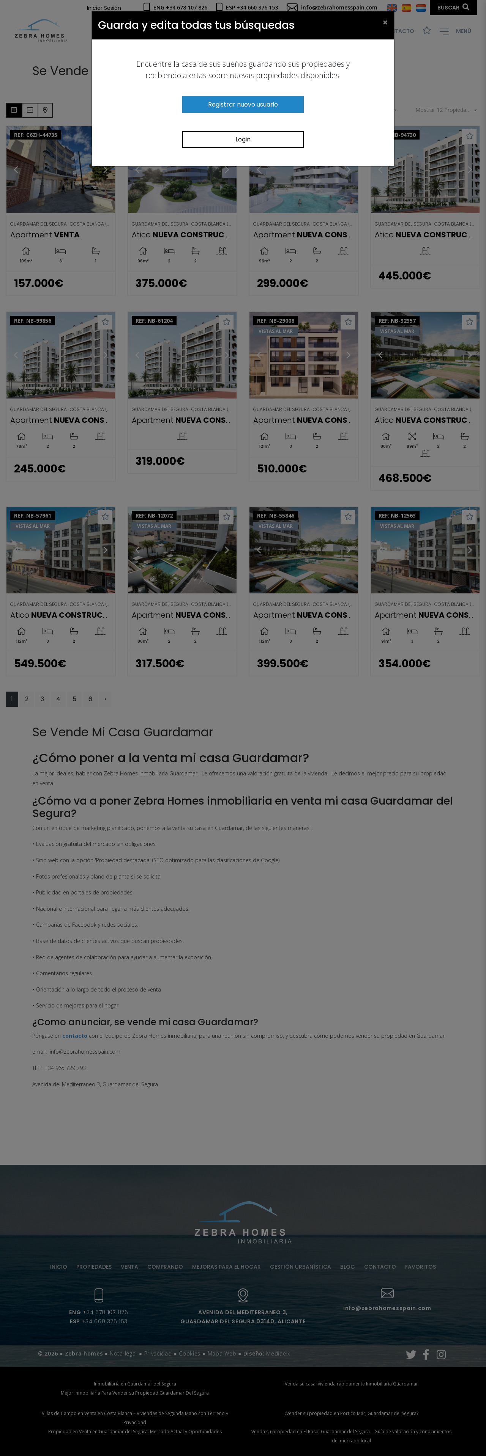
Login (243, 139)
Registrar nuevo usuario (243, 104)
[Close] (385, 22)
